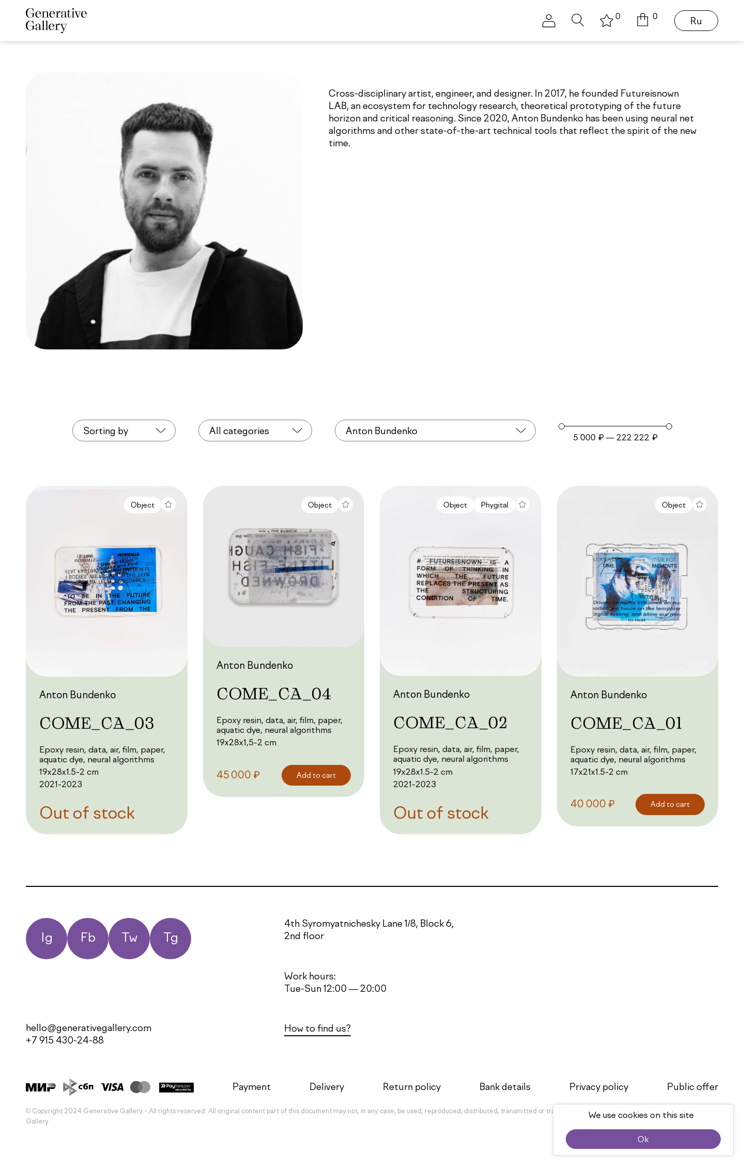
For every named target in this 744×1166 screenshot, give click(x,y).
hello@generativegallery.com (88, 1028)
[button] (647, 20)
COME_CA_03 (96, 723)
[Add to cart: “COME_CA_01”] (670, 804)
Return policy (412, 1087)
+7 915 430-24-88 (65, 1041)
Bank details (505, 1087)
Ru (696, 21)
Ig (47, 938)
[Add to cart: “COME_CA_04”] (316, 775)
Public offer (692, 1087)
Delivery (326, 1087)
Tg (170, 938)
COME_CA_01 (626, 723)
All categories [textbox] (239, 431)
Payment (252, 1087)
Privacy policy (598, 1087)
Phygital (494, 505)
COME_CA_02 (450, 722)
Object (142, 505)
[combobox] (124, 430)
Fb (88, 938)
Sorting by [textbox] (105, 431)
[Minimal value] (615, 426)
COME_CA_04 (273, 693)
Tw (129, 938)
